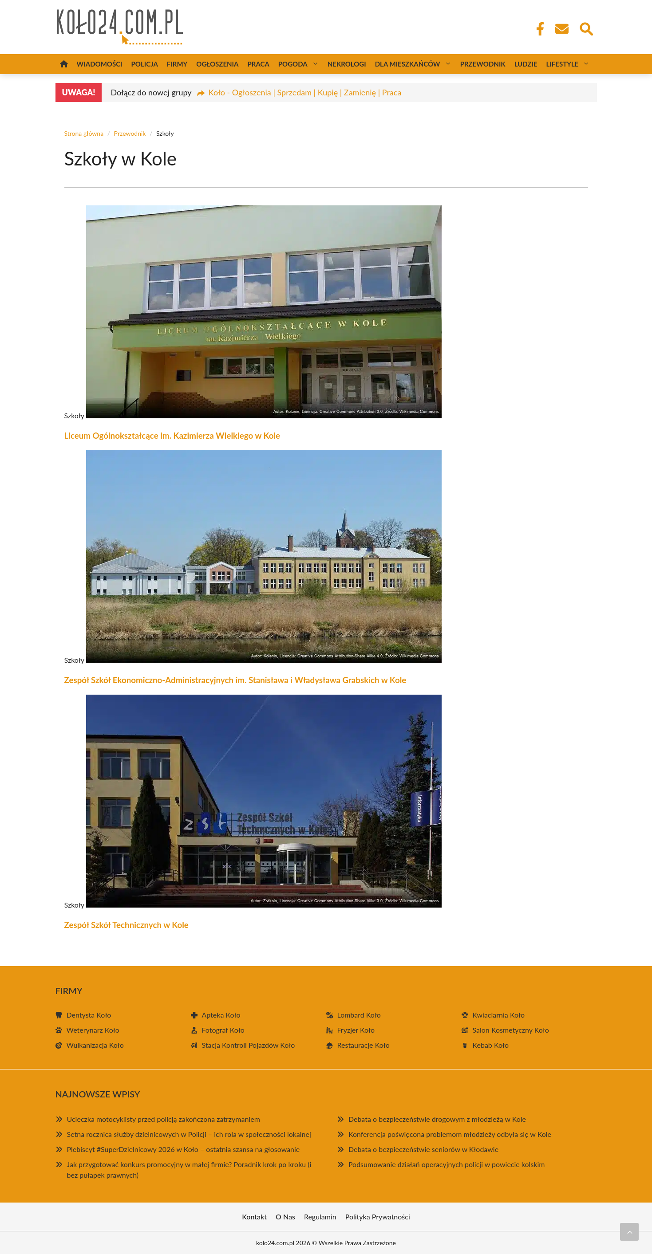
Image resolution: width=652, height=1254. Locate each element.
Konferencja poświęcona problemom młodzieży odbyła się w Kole (449, 1134)
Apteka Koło (221, 1014)
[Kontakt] (561, 29)
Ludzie (525, 64)
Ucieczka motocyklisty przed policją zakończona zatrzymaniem (163, 1119)
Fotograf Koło (223, 1030)
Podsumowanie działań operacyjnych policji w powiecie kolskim (446, 1164)
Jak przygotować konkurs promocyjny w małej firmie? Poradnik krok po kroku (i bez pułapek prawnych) (189, 1169)
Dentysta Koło (89, 1014)
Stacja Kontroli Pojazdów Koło (248, 1045)
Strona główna (84, 133)
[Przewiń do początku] (629, 1232)
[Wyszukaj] (586, 28)
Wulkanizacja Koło (95, 1045)
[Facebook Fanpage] (537, 29)
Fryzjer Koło (356, 1030)
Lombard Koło (359, 1014)
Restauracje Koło (363, 1045)
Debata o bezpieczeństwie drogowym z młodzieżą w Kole (437, 1119)
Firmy (177, 64)
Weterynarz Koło (93, 1030)
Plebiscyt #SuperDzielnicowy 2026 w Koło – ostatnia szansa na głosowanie (183, 1149)
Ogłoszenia (217, 64)
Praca (258, 64)
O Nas (285, 1216)
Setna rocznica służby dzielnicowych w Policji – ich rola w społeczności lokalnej (189, 1134)
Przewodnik (483, 64)
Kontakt (254, 1216)
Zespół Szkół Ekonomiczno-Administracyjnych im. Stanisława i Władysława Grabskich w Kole (235, 680)
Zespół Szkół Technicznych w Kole (126, 925)
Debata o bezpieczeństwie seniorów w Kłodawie (423, 1149)
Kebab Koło (491, 1045)
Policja (144, 64)
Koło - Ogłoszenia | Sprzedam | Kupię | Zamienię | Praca (305, 92)
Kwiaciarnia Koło (499, 1014)
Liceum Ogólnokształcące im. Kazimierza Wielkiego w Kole (172, 435)
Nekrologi (347, 64)
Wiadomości (99, 64)
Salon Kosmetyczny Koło (511, 1030)
